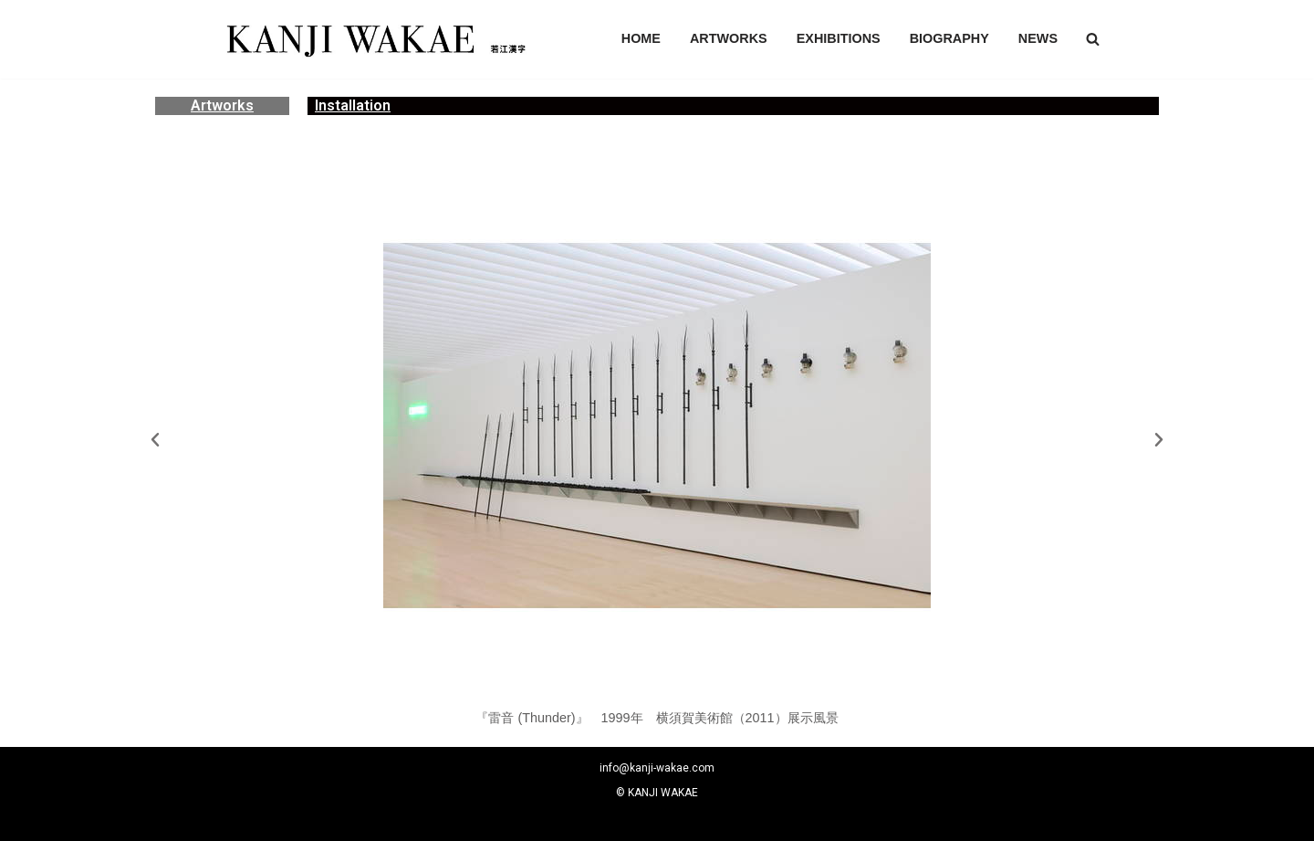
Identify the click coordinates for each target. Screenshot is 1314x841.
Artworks (222, 105)
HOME (641, 38)
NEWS (1038, 38)
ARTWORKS (728, 38)
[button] (1093, 39)
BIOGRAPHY (949, 38)
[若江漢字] (374, 39)
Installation (353, 105)
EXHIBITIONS (839, 38)
